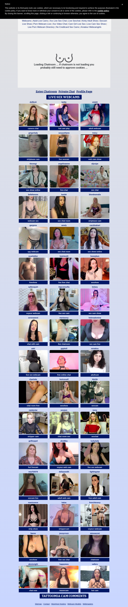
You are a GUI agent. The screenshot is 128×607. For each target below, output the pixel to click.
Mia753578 (33, 472)
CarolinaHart (95, 225)
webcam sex (33, 221)
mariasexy (64, 318)
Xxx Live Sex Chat (58, 21)
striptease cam (33, 159)
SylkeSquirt (33, 287)
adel (33, 348)
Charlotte (33, 379)
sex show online (33, 190)
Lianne (33, 533)
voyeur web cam (64, 467)
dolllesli (33, 102)
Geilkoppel (33, 441)
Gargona (33, 225)
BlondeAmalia (95, 194)
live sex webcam (33, 375)
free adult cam (95, 498)
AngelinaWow (64, 164)
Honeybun (94, 256)
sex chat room (64, 221)
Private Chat (67, 91)
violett (95, 102)
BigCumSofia (64, 287)
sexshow (95, 282)
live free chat (64, 282)
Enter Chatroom (46, 91)
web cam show (94, 159)
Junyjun (64, 410)
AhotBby (63, 441)
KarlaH (64, 194)
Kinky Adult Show (90, 21)
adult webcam (95, 128)
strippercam (64, 529)
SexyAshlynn (63, 133)
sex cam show (95, 313)
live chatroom (64, 344)
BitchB (95, 379)
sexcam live (33, 498)
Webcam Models (74, 604)
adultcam (95, 375)
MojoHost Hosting (58, 604)
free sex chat (64, 560)
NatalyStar (33, 410)
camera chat (33, 128)
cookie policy (103, 11)
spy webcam (33, 252)
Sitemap (38, 604)
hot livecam (33, 467)
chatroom (95, 560)
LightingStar (95, 472)
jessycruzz (64, 533)
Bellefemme (33, 194)
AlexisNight (33, 564)
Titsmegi (33, 164)
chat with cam (33, 344)
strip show (33, 529)
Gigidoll (64, 348)
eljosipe (94, 164)
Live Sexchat (74, 21)
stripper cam (33, 436)
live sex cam (64, 313)
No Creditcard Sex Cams (67, 27)
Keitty (64, 102)
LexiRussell (64, 379)
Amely (64, 225)
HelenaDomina (95, 318)
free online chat (64, 375)
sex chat (94, 190)
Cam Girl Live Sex (77, 24)
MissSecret (95, 533)
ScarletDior (33, 256)
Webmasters (88, 604)
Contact (46, 604)
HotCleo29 (64, 256)
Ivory (95, 410)
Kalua (64, 502)
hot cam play (64, 128)
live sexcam (64, 159)
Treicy (94, 133)
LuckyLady (95, 441)
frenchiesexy (95, 502)
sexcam (95, 406)
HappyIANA (64, 564)
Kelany (95, 287)
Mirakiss (95, 348)
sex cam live (94, 344)
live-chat (64, 190)
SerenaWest (33, 318)
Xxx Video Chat (60, 24)
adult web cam (64, 498)
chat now (33, 590)
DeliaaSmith (64, 472)
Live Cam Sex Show (96, 24)
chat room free (33, 406)
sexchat (94, 436)
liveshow (33, 282)
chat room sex (64, 436)
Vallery (95, 564)
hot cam (94, 590)
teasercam (64, 590)
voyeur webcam (33, 313)
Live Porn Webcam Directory (41, 27)
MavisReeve (33, 502)
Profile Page (84, 91)
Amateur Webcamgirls (91, 27)
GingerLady (33, 133)
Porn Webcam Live (42, 24)
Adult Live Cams (40, 21)
